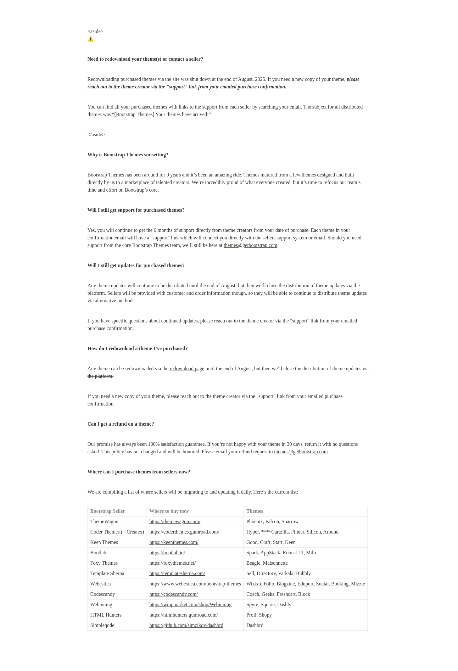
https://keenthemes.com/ (173, 542)
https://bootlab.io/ (167, 552)
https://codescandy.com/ (173, 594)
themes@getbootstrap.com (250, 245)
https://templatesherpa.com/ (177, 573)
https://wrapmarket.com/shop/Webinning (190, 604)
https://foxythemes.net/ (172, 563)
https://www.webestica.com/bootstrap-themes (195, 583)
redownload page (187, 368)
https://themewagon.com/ (174, 521)
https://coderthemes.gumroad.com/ (184, 531)
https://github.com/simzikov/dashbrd (186, 625)
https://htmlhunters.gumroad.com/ (183, 615)
